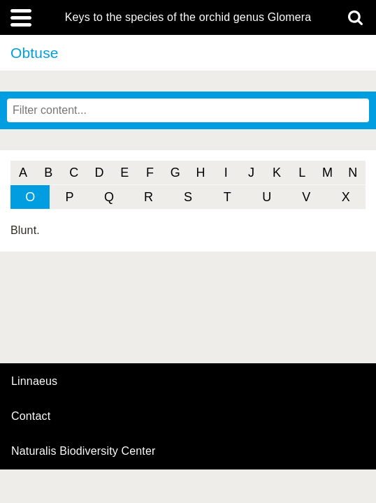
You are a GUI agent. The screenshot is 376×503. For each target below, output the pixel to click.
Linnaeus (34, 381)
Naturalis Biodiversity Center (83, 451)
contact (30, 416)
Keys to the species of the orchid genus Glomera (188, 17)
